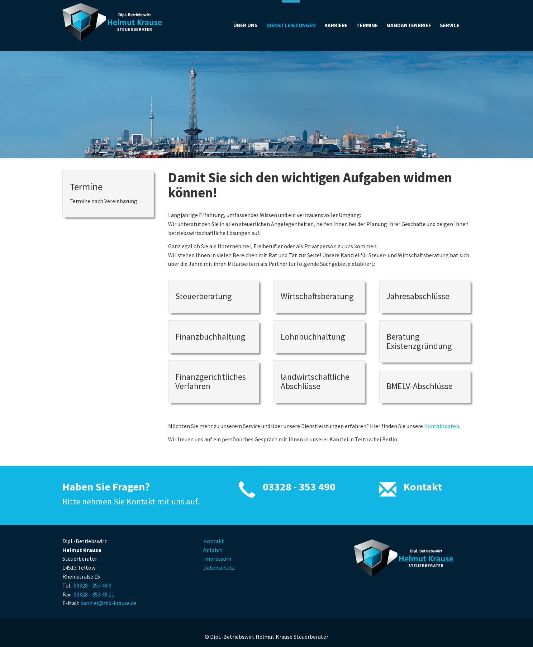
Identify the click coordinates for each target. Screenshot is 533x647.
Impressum (217, 558)
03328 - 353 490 (299, 486)
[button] (450, 25)
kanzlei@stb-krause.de (108, 603)
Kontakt (423, 486)
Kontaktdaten (441, 426)
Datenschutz (219, 567)
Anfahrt (213, 549)
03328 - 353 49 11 (93, 594)
